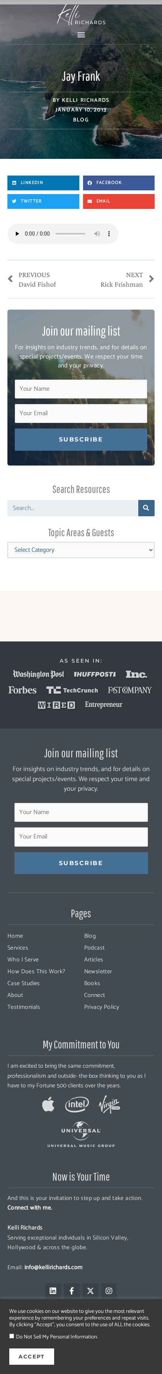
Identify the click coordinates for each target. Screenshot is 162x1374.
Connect (94, 995)
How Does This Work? (36, 972)
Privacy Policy (101, 1007)
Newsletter (98, 972)
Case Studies (23, 983)
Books (92, 983)
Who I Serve (23, 960)
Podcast (94, 948)
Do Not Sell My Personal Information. (57, 1337)
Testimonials (23, 1007)
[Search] (146, 508)
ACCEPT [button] (32, 1356)
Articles (93, 960)
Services (17, 948)
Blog (81, 120)
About (15, 995)
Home (15, 936)
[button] (81, 34)
